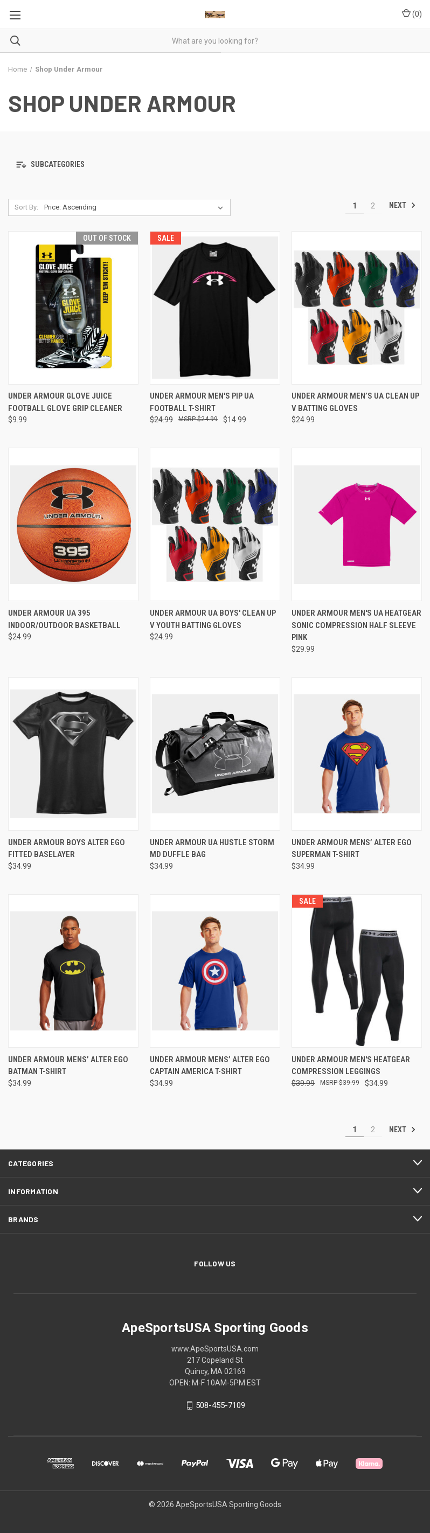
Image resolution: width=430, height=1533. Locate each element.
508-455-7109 (220, 1405)
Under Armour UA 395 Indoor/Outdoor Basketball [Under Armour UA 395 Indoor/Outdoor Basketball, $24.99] (64, 619)
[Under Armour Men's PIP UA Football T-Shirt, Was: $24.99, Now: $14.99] (215, 307)
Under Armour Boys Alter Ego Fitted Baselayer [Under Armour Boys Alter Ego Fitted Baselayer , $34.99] (66, 849)
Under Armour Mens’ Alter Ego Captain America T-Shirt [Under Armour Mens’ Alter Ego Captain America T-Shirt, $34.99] (210, 1066)
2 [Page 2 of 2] (373, 205)
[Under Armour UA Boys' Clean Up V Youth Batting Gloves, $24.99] (215, 524)
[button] (215, 165)
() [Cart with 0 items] (412, 13)
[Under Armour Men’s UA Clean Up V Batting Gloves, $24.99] (357, 307)
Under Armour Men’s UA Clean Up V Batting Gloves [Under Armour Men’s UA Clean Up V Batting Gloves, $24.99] (355, 402)
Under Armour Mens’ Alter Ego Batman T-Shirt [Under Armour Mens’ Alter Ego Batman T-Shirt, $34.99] (68, 1066)
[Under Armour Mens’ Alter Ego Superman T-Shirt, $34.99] (357, 753)
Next (402, 205)
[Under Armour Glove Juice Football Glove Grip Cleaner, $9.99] (73, 307)
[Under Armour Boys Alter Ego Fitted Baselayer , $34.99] (73, 753)
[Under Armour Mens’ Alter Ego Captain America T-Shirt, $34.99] (215, 971)
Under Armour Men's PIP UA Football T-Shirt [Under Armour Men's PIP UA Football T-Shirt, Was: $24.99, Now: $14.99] (202, 402)
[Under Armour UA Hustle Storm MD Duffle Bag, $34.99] (215, 753)
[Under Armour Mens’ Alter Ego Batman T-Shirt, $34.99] (73, 971)
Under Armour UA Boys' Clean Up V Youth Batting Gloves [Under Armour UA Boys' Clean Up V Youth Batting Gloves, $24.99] (213, 619)
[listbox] (136, 207)
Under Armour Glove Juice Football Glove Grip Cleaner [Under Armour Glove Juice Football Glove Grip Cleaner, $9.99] (65, 402)
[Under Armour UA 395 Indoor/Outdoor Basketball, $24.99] (73, 524)
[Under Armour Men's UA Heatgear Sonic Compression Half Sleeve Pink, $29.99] (357, 524)
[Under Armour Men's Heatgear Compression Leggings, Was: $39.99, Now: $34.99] (357, 971)
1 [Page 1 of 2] (354, 205)
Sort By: (26, 207)
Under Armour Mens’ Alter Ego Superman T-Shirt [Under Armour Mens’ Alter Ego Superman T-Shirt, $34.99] (352, 849)
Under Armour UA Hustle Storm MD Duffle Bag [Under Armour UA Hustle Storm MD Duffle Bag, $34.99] (212, 849)
